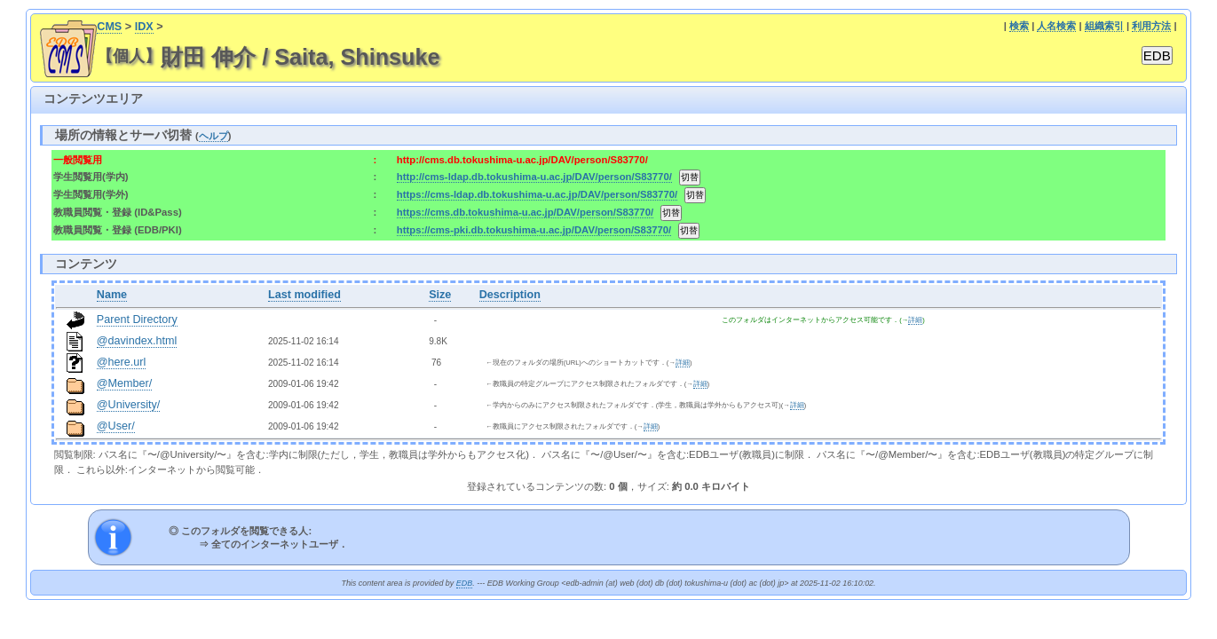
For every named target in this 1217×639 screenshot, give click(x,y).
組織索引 (1104, 25)
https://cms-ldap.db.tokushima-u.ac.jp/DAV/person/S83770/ (537, 194)
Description (510, 294)
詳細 (915, 320)
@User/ (116, 426)
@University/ (129, 404)
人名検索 (1056, 25)
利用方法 (1151, 25)
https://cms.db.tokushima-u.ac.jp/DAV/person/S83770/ (525, 212)
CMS (109, 26)
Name (112, 294)
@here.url (121, 362)
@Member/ (124, 383)
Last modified (304, 294)
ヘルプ (213, 135)
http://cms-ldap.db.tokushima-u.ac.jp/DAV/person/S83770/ (534, 176)
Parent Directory (137, 319)
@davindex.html (137, 341)
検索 (1019, 25)
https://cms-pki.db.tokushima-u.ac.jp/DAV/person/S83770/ (534, 230)
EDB (464, 583)
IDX (144, 26)
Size (440, 294)
